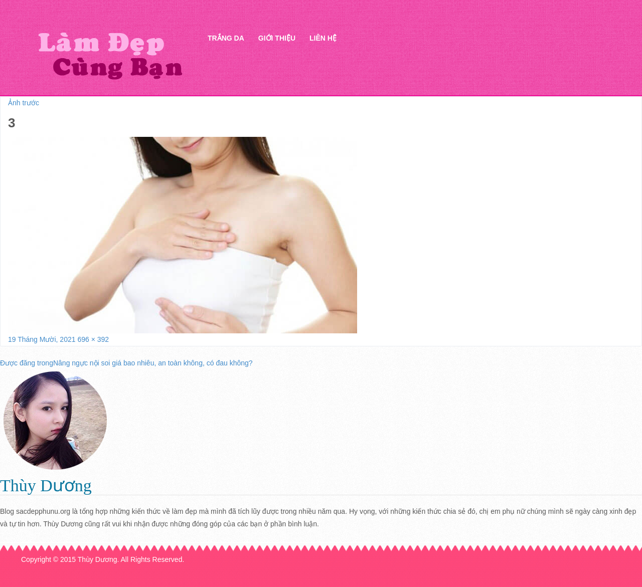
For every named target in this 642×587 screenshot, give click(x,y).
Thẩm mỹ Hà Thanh (110, 55)
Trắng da (226, 38)
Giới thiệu (276, 38)
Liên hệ (323, 38)
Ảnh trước (23, 103)
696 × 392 (93, 339)
